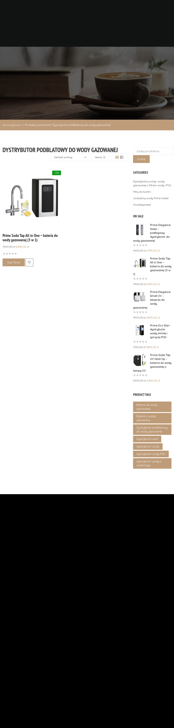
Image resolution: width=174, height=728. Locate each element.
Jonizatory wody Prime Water (152, 217)
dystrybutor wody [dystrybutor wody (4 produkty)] (147, 465)
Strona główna (12, 140)
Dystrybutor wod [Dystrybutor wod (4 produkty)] (147, 458)
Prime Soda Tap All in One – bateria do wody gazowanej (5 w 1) (30, 252)
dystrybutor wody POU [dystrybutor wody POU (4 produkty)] (150, 472)
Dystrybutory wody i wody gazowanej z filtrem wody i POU (150, 200)
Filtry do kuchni (142, 210)
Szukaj (141, 174)
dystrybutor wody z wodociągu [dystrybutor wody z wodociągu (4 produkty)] (148, 482)
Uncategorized (142, 223)
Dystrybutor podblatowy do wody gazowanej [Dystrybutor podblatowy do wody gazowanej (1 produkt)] (152, 448)
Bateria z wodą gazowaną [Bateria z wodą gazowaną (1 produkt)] (145, 437)
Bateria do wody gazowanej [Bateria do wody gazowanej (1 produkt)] (146, 425)
